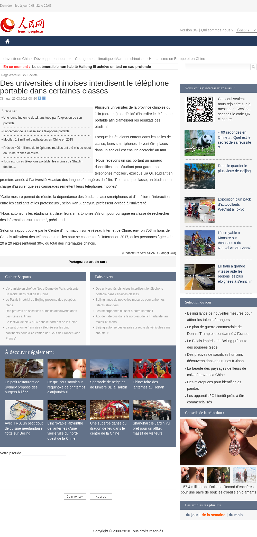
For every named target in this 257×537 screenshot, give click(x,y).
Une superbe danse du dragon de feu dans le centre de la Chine (108, 428)
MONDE (59, 48)
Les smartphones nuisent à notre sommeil (124, 311)
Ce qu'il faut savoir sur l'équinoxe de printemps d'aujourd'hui (66, 387)
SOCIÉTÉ (149, 48)
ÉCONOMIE (36, 48)
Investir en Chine (18, 59)
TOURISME (215, 48)
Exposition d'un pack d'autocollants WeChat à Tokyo (234, 204)
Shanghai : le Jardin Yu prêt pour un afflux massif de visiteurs (151, 428)
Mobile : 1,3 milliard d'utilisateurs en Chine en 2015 (38, 139)
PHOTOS (239, 48)
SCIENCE (104, 48)
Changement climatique (94, 59)
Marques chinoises (130, 59)
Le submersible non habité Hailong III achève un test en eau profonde (91, 67)
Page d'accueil (11, 75)
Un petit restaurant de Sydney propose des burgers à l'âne (22, 387)
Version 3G (189, 30)
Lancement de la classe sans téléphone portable (36, 131)
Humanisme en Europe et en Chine (177, 59)
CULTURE (127, 48)
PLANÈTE (172, 48)
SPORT (193, 48)
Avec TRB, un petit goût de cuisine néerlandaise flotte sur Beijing (24, 428)
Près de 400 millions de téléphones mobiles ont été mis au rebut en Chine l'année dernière (47, 150)
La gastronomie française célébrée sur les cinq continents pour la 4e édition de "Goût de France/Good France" (43, 333)
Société (32, 75)
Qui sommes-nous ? (217, 30)
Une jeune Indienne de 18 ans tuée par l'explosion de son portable (42, 120)
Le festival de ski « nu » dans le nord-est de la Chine (41, 322)
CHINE (14, 48)
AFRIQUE (81, 48)
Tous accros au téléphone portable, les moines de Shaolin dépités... (42, 164)
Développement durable (53, 59)
